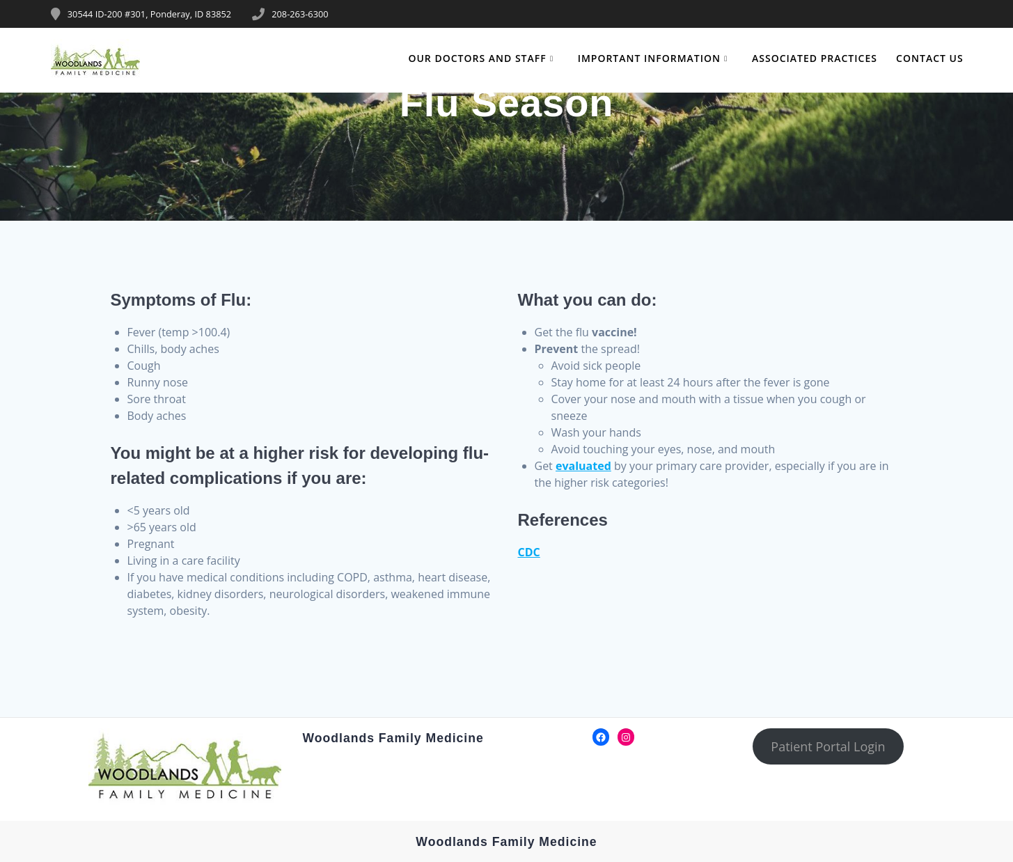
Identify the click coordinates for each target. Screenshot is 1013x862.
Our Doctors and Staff (477, 58)
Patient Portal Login (828, 746)
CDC (529, 552)
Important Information (649, 58)
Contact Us (930, 58)
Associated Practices (814, 58)
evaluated (583, 465)
